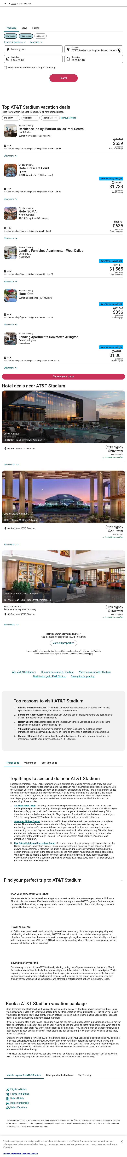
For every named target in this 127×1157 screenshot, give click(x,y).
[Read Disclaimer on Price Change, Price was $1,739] (114, 366)
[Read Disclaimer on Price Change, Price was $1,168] (116, 315)
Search (63, 79)
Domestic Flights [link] (43, 1098)
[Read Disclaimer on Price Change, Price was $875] (116, 225)
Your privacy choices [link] (75, 1106)
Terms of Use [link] (72, 1091)
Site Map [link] (9, 1111)
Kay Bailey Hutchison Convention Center (34, 759)
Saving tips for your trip (82, 592)
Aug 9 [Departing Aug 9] (22, 61)
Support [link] (100, 1080)
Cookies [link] (69, 1085)
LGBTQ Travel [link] (41, 1122)
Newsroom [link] (10, 1101)
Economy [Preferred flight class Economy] (108, 43)
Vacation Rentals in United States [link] (47, 1086)
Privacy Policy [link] (72, 1080)
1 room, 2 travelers (87, 43)
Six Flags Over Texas (24, 722)
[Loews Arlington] (63, 430)
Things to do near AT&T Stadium (57, 588)
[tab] (52, 34)
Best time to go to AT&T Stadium (49, 592)
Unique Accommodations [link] (47, 1127)
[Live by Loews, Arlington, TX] (63, 477)
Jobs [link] (7, 1085)
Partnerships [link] (10, 1096)
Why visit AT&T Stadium (24, 588)
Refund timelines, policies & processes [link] (109, 1099)
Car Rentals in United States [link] (48, 1093)
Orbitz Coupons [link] (42, 1116)
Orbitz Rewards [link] (11, 1116)
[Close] (121, 1141)
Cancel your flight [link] (104, 1093)
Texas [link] (68, 4)
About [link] (7, 1080)
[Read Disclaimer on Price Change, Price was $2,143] (114, 267)
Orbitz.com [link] (7, 4)
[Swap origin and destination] (64, 50)
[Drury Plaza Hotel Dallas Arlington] (63, 523)
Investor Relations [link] (13, 1106)
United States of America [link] (52, 4)
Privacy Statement (12, 1153)
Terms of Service (30, 1153)
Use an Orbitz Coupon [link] (106, 1106)
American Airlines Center (27, 737)
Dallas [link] (76, 4)
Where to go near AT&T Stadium (95, 588)
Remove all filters (68, 123)
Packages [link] (18, 4)
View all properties (63, 559)
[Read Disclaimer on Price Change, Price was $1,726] (116, 131)
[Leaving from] (37, 50)
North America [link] (32, 4)
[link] (63, 1006)
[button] (63, 796)
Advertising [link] (10, 1122)
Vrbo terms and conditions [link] (77, 1096)
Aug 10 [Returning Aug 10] (76, 61)
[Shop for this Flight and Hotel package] (93, 148)
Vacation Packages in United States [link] (48, 1105)
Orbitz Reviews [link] (42, 1111)
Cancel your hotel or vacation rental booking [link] (109, 1086)
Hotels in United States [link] (46, 1080)
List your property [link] (12, 1091)
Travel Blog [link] (40, 1132)
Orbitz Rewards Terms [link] (76, 1101)
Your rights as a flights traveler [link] (110, 1111)
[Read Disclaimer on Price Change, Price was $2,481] (114, 178)
